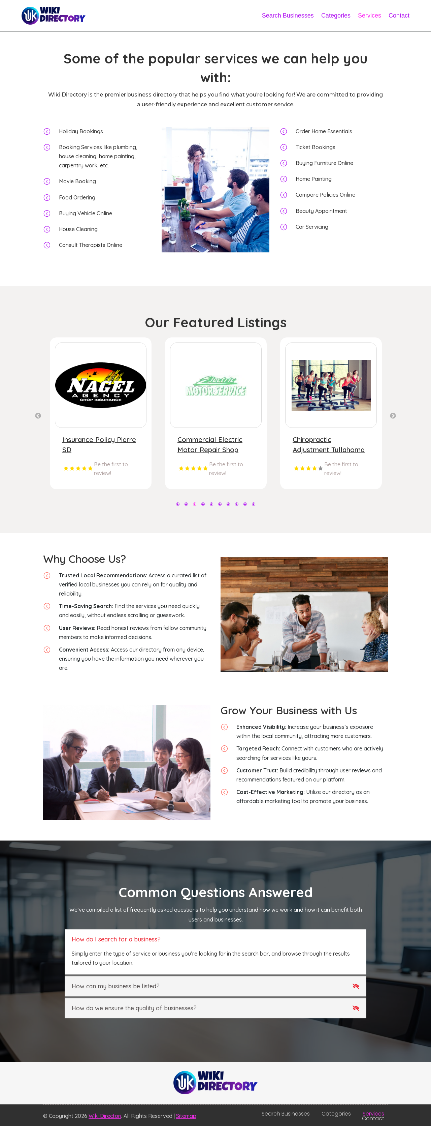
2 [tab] (186, 503)
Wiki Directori (105, 1116)
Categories (336, 15)
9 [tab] (244, 503)
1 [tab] (177, 503)
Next (393, 416)
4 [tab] (202, 503)
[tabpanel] (101, 413)
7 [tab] (228, 503)
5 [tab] (211, 503)
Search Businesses (288, 15)
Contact (399, 15)
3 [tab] (194, 503)
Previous (38, 416)
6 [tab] (219, 503)
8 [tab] (236, 503)
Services (369, 15)
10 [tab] (253, 503)
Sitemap (186, 1116)
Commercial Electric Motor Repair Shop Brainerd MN (325, 449)
